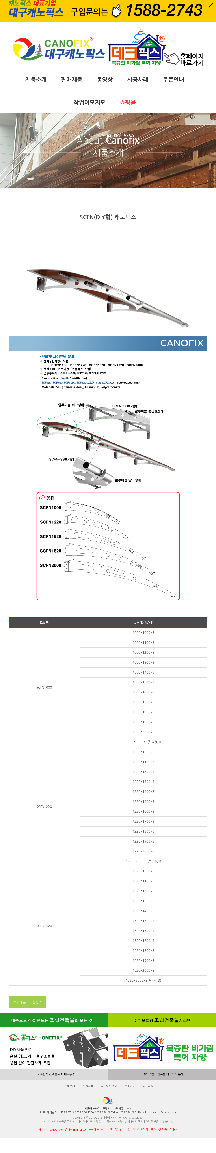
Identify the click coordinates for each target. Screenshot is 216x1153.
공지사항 (148, 1086)
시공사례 (137, 80)
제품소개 (36, 80)
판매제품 (71, 80)
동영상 (105, 80)
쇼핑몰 (128, 103)
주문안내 (173, 80)
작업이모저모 (89, 103)
